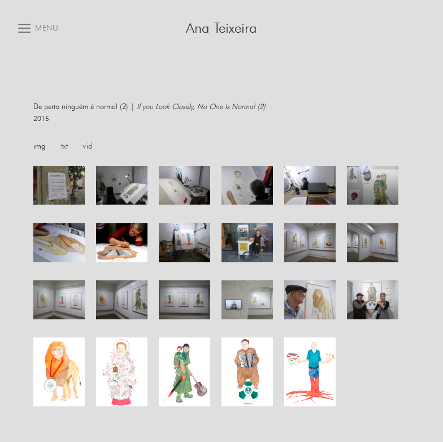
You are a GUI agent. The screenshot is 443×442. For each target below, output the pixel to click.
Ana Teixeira (221, 28)
